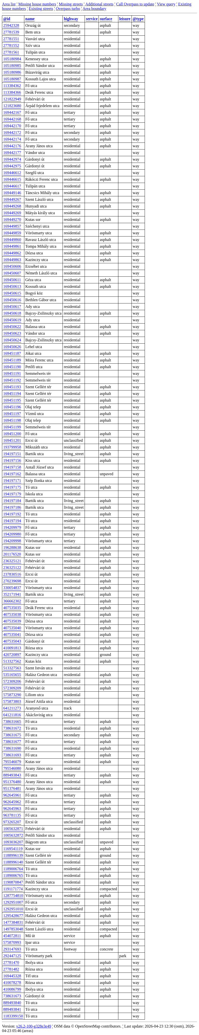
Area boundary (94, 8)
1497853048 (13, 929)
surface (106, 19)
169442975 (12, 166)
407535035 (12, 608)
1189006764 (13, 869)
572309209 (12, 688)
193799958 (12, 447)
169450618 (12, 313)
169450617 (12, 306)
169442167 (12, 112)
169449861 (12, 246)
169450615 (12, 293)
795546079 (12, 762)
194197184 (12, 501)
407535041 (12, 634)
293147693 (12, 949)
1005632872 (13, 835)
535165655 (12, 675)
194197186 (12, 507)
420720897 (12, 654)
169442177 (12, 152)
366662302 (12, 601)
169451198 (12, 420)
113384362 (12, 86)
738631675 (12, 735)
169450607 (12, 273)
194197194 (12, 521)
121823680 (12, 106)
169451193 (12, 387)
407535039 (12, 621)
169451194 (12, 393)
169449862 (12, 253)
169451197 (12, 414)
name (29, 19)
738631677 (12, 741)
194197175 (12, 487)
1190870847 (13, 882)
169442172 (12, 132)
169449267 (12, 199)
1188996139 (13, 855)
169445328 (12, 976)
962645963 (12, 808)
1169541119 (13, 849)
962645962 (12, 802)
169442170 (12, 126)
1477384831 (13, 922)
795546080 (12, 768)
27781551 (11, 39)
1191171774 (13, 889)
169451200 (12, 434)
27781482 (11, 969)
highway (71, 19)
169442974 (12, 159)
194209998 (12, 541)
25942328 (11, 25)
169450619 (12, 320)
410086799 (12, 989)
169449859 (12, 233)
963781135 (12, 815)
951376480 (12, 782)
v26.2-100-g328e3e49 (33, 1026)
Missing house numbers (37, 4)
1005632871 (13, 829)
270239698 (12, 581)
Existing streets (41, 8)
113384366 (12, 92)
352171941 (12, 594)
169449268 (12, 206)
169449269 (12, 213)
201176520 (12, 554)
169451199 (12, 427)
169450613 (12, 286)
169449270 (12, 219)
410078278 (12, 982)
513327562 (12, 661)
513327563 (12, 668)
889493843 (12, 775)
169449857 (12, 226)
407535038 (12, 614)
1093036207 (13, 842)
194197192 (12, 514)
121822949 (12, 99)
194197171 (12, 480)
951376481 (12, 788)
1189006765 (13, 875)
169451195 (12, 400)
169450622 (12, 327)
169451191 (12, 373)
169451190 (12, 367)
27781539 (11, 32)
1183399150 (13, 1016)
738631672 (12, 728)
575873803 (12, 701)
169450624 (12, 340)
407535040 (12, 628)
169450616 (12, 300)
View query (166, 4)
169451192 (12, 380)
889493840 (12, 1003)
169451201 (12, 440)
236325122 (12, 567)
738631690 (12, 748)
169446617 (12, 186)
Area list (9, 4)
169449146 (12, 193)
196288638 (12, 547)
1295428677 (13, 916)
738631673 (12, 996)
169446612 (12, 173)
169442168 (12, 119)
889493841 (12, 1009)
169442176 (12, 146)
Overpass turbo (68, 8)
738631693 (12, 755)
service (92, 19)
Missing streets (71, 4)
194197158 (12, 467)
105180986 (12, 72)
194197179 (12, 494)
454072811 (12, 936)
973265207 (12, 822)
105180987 (12, 79)
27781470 (11, 962)
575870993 (12, 942)
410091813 (12, 648)
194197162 (12, 474)
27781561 (11, 52)
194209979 (12, 527)
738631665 (12, 721)
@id (6, 19)
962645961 (12, 795)
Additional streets (99, 4)
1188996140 (13, 862)
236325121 (12, 561)
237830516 (12, 574)
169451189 (12, 360)
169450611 (12, 280)
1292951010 (13, 909)
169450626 (12, 347)
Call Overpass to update (135, 4)
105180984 (12, 59)
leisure (125, 19)
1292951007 (13, 902)
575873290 (12, 695)
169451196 (12, 407)
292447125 (12, 956)
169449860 (12, 239)
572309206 (12, 681)
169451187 (12, 353)
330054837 (12, 588)
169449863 (12, 260)
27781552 (11, 45)
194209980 (12, 534)
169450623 (12, 333)
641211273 (12, 708)
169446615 (12, 179)
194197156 (12, 460)
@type (138, 19)
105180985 (12, 65)
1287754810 (13, 895)
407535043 (12, 641)
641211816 (12, 715)
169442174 (12, 139)
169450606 (12, 266)
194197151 (12, 454)
